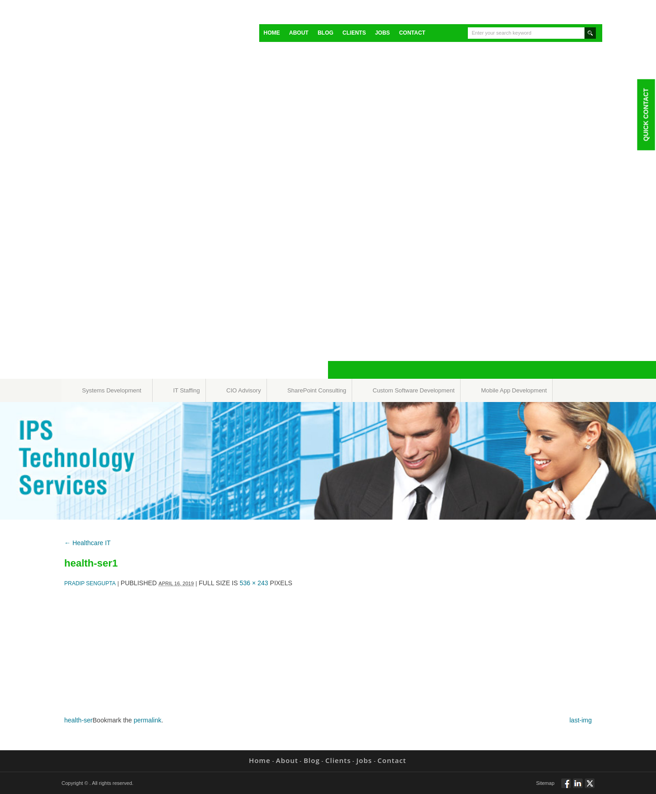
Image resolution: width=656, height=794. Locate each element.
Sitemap (545, 783)
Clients (354, 33)
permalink (148, 720)
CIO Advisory (243, 390)
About (299, 33)
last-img (580, 720)
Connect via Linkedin (578, 787)
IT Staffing (186, 390)
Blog (325, 33)
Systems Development (111, 390)
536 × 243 (254, 583)
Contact (412, 33)
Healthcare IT (87, 543)
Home (272, 33)
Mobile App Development (514, 390)
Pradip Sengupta (90, 583)
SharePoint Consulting (316, 390)
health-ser (78, 720)
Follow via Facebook (566, 787)
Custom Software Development (414, 390)
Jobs (382, 33)
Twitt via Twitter (589, 787)
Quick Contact (645, 114)
